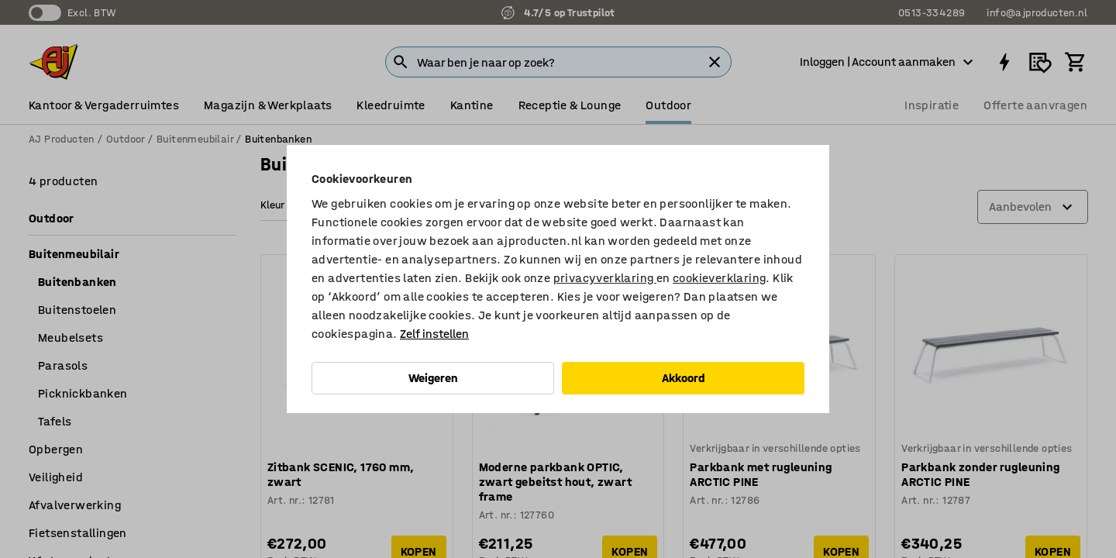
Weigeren (433, 377)
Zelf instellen (434, 333)
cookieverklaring (719, 277)
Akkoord (683, 377)
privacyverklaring (604, 277)
